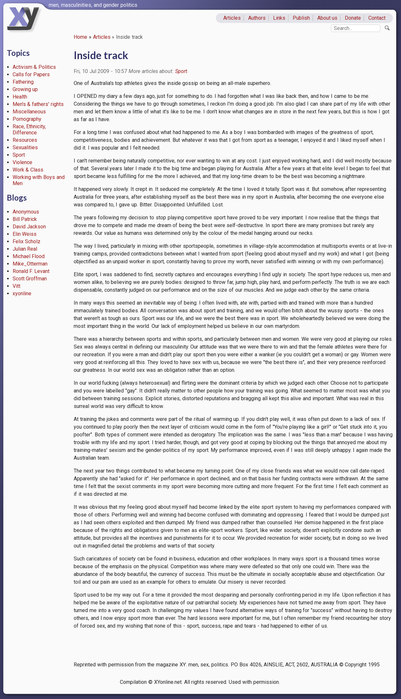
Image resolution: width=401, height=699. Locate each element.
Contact (376, 18)
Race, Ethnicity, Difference (29, 129)
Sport (19, 155)
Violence (22, 162)
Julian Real (25, 249)
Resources (25, 140)
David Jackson (29, 227)
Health (20, 97)
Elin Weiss (25, 234)
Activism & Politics (34, 67)
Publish (301, 18)
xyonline (22, 293)
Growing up (25, 89)
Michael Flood (29, 256)
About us (327, 18)
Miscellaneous (29, 112)
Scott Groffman (30, 279)
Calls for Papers (31, 74)
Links (279, 18)
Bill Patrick (25, 219)
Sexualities (25, 147)
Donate (353, 18)
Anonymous (26, 212)
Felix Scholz (27, 241)
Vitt (16, 286)
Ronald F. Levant (31, 271)
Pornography (27, 119)
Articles (232, 18)
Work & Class (28, 170)
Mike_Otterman (30, 264)
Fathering (23, 82)
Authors (257, 18)
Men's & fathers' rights (38, 104)
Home (80, 37)
